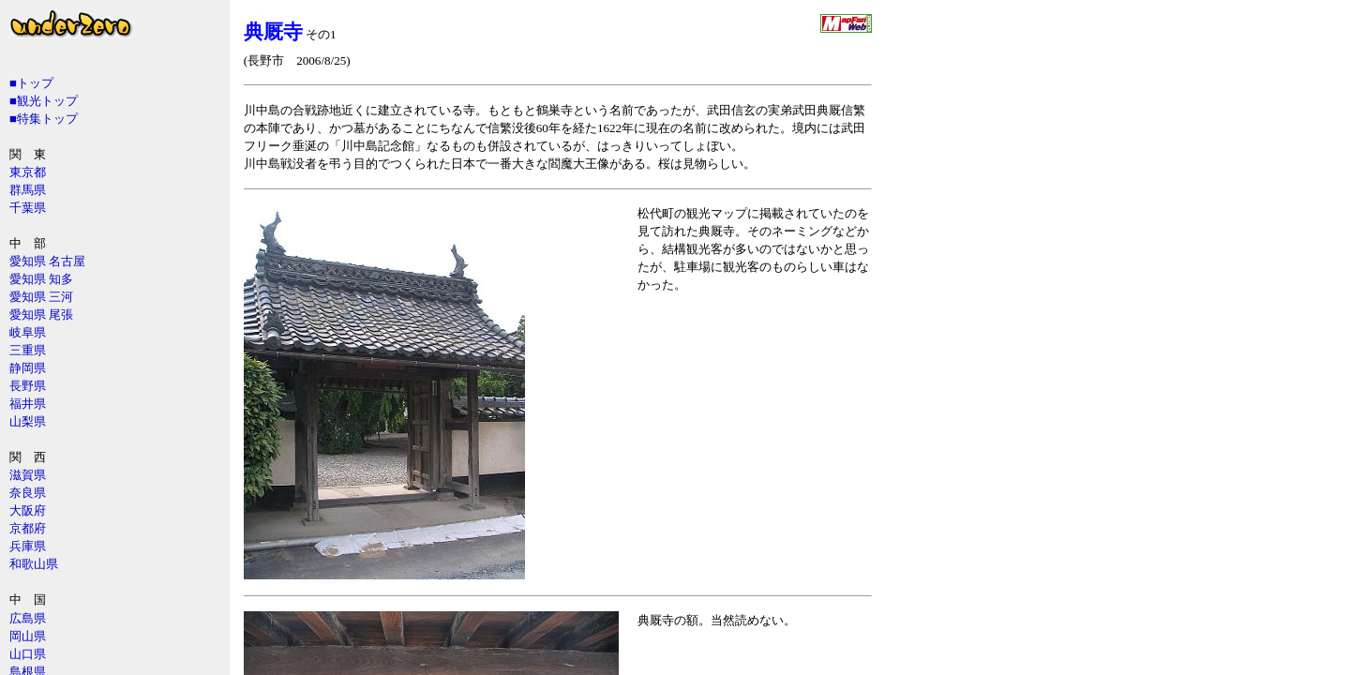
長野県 (27, 386)
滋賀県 (27, 475)
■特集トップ (43, 119)
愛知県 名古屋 (47, 261)
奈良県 (27, 493)
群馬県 (27, 190)
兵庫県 (27, 546)
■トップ (31, 83)
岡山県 (27, 636)
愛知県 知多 (41, 279)
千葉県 (27, 208)
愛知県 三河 (41, 297)
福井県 (27, 404)
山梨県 (27, 421)
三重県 (27, 350)
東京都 (27, 172)
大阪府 (27, 510)
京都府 (27, 528)
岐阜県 (27, 332)
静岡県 (27, 368)
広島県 (27, 618)
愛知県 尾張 (41, 315)
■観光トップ (43, 101)
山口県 (27, 654)
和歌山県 (33, 564)
